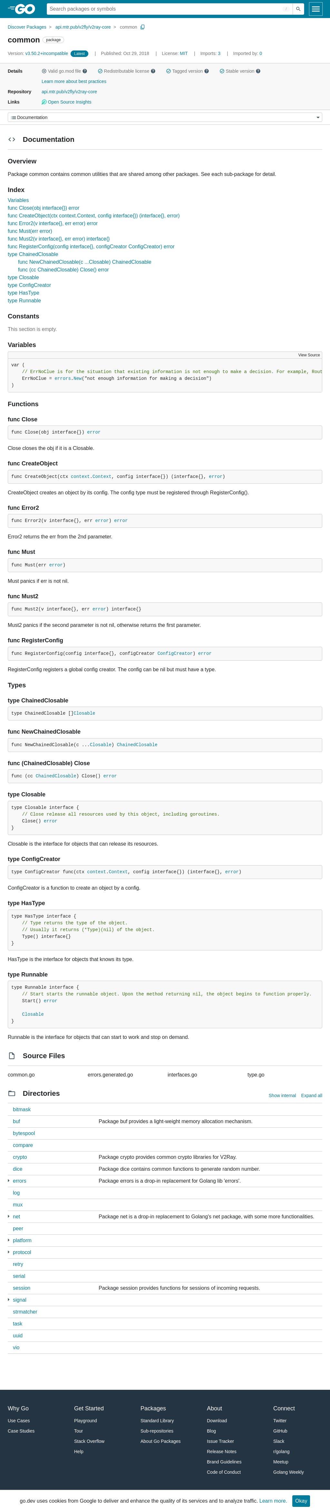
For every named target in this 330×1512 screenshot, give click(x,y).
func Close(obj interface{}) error (43, 208)
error (94, 432)
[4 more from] (9, 1252)
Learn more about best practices (74, 81)
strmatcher (25, 1312)
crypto (20, 1157)
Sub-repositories (157, 1431)
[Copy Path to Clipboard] (143, 27)
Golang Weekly (288, 1472)
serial (19, 1276)
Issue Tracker (220, 1441)
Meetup (280, 1461)
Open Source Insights (66, 102)
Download (217, 1420)
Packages (153, 1408)
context (80, 476)
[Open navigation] (315, 9)
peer (18, 1228)
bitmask (22, 1109)
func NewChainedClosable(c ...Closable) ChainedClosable (84, 262)
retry (18, 1264)
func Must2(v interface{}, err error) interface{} (59, 239)
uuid (18, 1335)
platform (22, 1240)
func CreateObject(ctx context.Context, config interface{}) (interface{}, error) (94, 215)
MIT (184, 53)
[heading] (27, 9)
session (21, 1288)
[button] (44, 71)
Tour (78, 1431)
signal (19, 1300)
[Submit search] (298, 9)
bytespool (24, 1133)
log (16, 1193)
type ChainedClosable (33, 254)
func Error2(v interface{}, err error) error (53, 223)
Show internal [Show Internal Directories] (282, 1095)
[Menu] (165, 117)
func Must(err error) (30, 231)
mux (18, 1204)
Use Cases (19, 1420)
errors (62, 378)
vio (16, 1347)
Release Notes (222, 1451)
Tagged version (187, 71)
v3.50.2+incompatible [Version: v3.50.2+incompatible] (38, 53)
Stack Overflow (89, 1441)
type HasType (23, 293)
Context (102, 476)
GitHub (280, 1431)
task (17, 1323)
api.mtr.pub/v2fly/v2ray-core (83, 27)
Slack (278, 1441)
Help (78, 1451)
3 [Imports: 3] (211, 53)
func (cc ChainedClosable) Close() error (63, 269)
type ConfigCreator (29, 285)
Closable (84, 713)
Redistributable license (127, 71)
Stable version (240, 71)
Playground (85, 1420)
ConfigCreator (175, 653)
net (16, 1216)
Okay (301, 1501)
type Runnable (24, 300)
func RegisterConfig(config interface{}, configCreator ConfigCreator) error (91, 246)
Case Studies (21, 1431)
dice (17, 1169)
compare (23, 1145)
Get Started (89, 1408)
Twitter (279, 1420)
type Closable (23, 277)
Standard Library (157, 1420)
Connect (284, 1408)
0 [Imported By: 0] (247, 53)
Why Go (18, 1408)
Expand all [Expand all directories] (311, 1095)
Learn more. (273, 1501)
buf (16, 1121)
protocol (22, 1252)
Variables (18, 200)
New (77, 378)
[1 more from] (9, 1181)
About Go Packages (161, 1441)
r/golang (281, 1451)
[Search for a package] (170, 9)
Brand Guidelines (224, 1461)
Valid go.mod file (64, 71)
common (128, 27)
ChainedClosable (137, 744)
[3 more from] (9, 1300)
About (214, 1408)
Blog (211, 1431)
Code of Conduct (224, 1472)
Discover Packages (27, 27)
